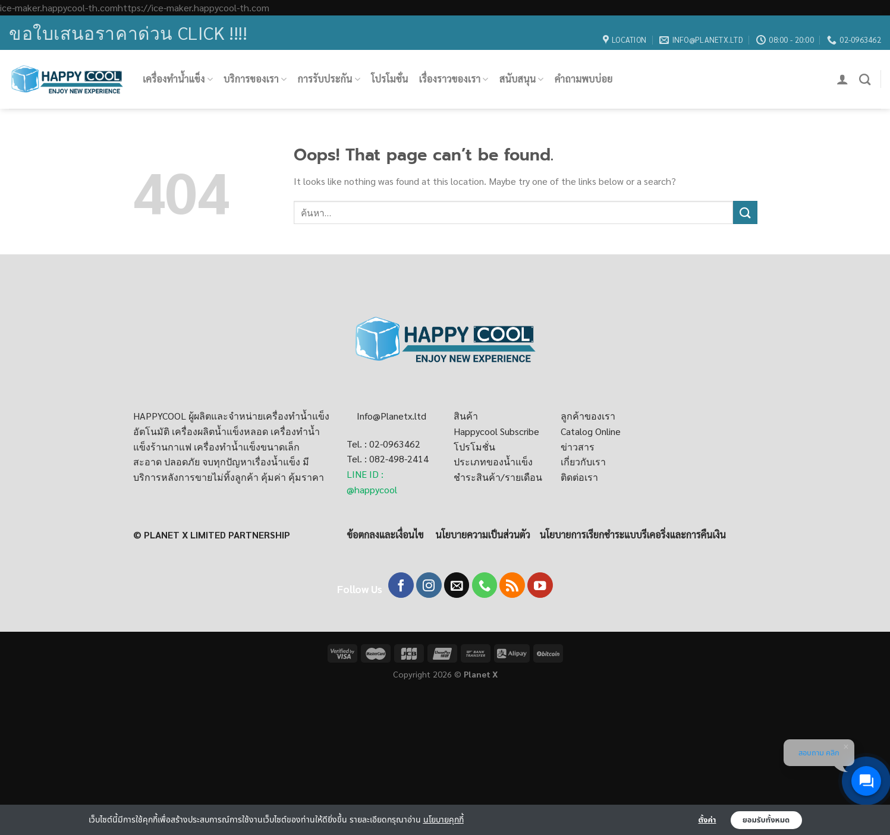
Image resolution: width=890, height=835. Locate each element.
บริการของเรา (255, 79)
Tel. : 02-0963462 (383, 443)
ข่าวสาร (578, 446)
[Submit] (745, 212)
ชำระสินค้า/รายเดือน (498, 477)
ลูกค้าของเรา (588, 415)
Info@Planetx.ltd (391, 415)
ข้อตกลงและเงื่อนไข (385, 534)
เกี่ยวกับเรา (583, 461)
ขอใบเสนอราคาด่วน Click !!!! (128, 32)
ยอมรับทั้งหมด (766, 820)
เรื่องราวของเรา (453, 79)
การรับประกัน (328, 79)
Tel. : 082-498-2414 (388, 458)
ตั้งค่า (707, 820)
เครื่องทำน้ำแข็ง (178, 79)
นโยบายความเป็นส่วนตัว (483, 534)
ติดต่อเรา (579, 477)
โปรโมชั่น (389, 79)
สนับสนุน (521, 79)
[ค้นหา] (864, 79)
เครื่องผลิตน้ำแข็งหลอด (220, 431)
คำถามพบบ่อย (584, 79)
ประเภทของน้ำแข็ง (493, 461)
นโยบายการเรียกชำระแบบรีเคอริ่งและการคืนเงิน (633, 534)
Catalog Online (591, 431)
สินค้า (466, 415)
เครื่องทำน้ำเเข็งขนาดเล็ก (247, 446)
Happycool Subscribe (496, 431)
